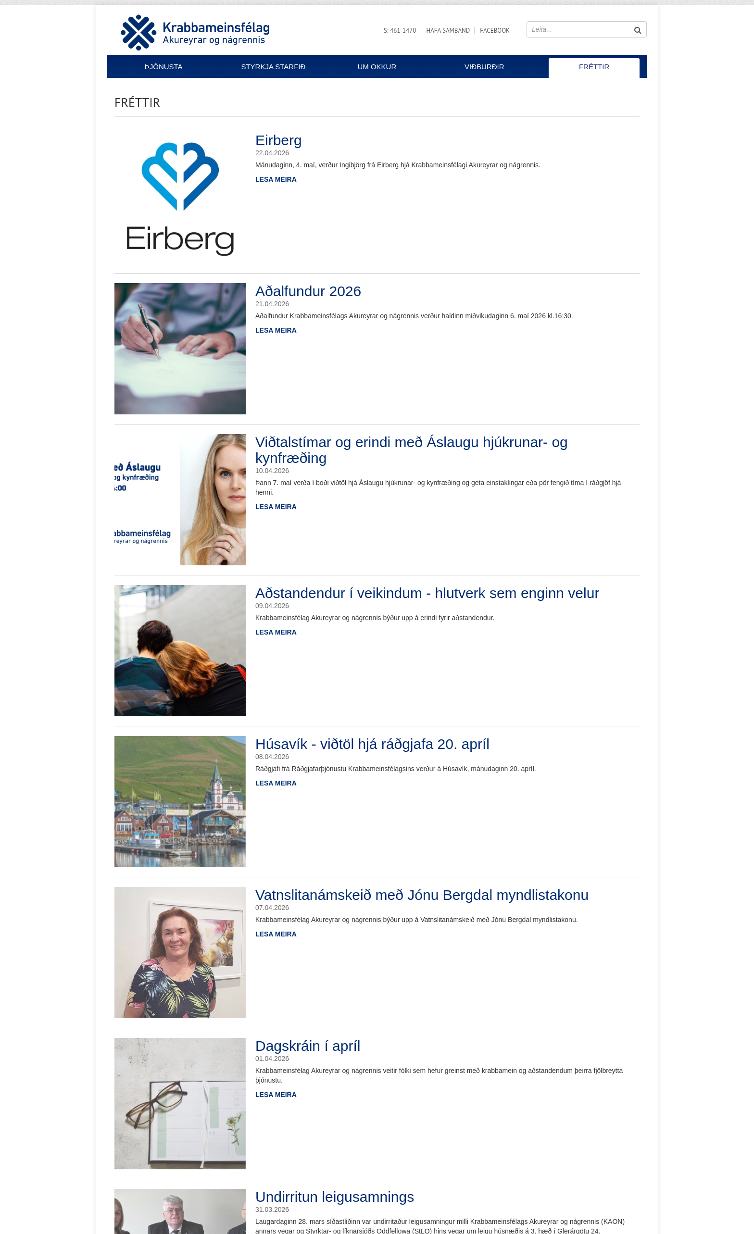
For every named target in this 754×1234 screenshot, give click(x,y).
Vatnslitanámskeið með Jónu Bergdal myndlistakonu (422, 895)
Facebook (495, 30)
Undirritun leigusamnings (334, 1197)
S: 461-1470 (400, 30)
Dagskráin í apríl (307, 1046)
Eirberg (278, 140)
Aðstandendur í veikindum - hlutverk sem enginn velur (427, 593)
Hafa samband (448, 30)
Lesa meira (276, 179)
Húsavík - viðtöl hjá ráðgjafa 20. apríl (372, 744)
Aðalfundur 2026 (308, 291)
